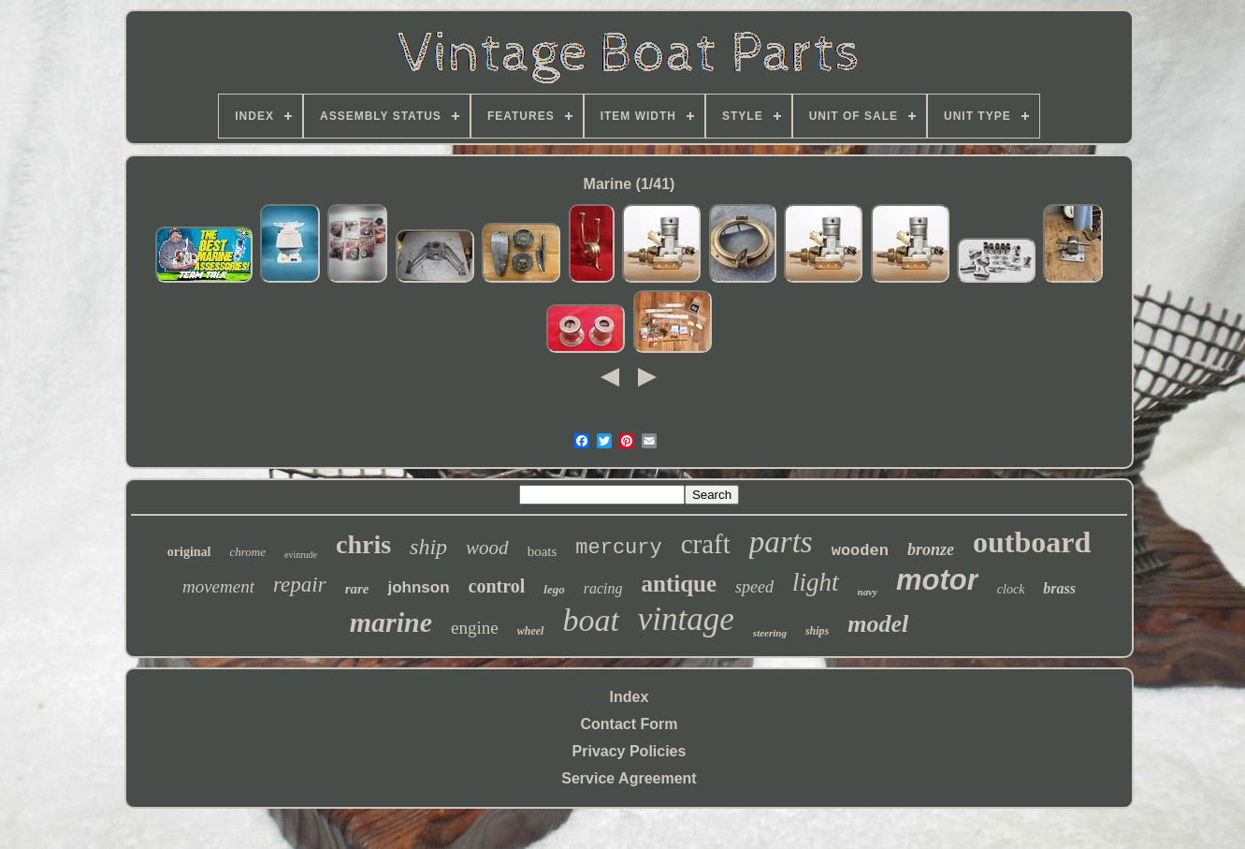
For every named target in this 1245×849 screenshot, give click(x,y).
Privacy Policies (629, 751)
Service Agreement (628, 778)
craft (706, 544)
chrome (247, 552)
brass (1059, 588)
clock (1011, 589)
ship (428, 546)
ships (817, 630)
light (815, 582)
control (497, 586)
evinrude (300, 554)
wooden (860, 551)
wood (487, 547)
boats (542, 551)
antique (679, 583)
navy (867, 591)
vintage (686, 619)
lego (553, 589)
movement (218, 586)
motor (937, 580)
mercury (618, 548)
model (877, 623)
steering (770, 632)
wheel (530, 630)
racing (603, 588)
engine (475, 627)
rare (357, 588)
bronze (930, 549)
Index (629, 697)
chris (363, 544)
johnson (418, 587)
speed (754, 587)
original (189, 552)
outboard (1032, 542)
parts (781, 542)
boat (590, 620)
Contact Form (628, 724)
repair (299, 584)
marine (391, 622)
